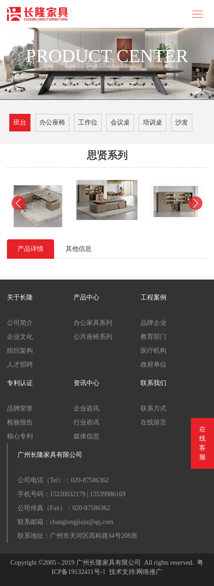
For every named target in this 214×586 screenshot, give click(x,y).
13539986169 (107, 494)
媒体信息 (86, 436)
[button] (18, 203)
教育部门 (153, 336)
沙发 (181, 122)
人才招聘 (20, 364)
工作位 (88, 122)
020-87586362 (90, 480)
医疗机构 (153, 350)
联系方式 (153, 408)
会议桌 (120, 122)
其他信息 (79, 248)
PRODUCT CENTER (107, 55)
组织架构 (20, 350)
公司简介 (20, 322)
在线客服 (202, 443)
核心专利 (20, 436)
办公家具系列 (92, 322)
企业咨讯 (86, 408)
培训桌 (152, 122)
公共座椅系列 (92, 336)
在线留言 (153, 422)
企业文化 (20, 336)
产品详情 (30, 248)
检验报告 (20, 422)
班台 (19, 122)
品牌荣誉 (20, 408)
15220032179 (68, 494)
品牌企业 (153, 322)
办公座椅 (52, 122)
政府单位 (153, 364)
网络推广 (149, 571)
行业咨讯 (86, 422)
